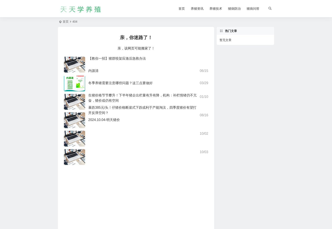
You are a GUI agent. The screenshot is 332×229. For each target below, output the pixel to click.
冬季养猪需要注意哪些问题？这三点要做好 (120, 83)
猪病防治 (234, 8)
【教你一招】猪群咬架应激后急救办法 (117, 58)
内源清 (93, 71)
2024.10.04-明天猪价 (104, 120)
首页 (181, 8)
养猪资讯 (197, 8)
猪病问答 (253, 8)
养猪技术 (215, 8)
